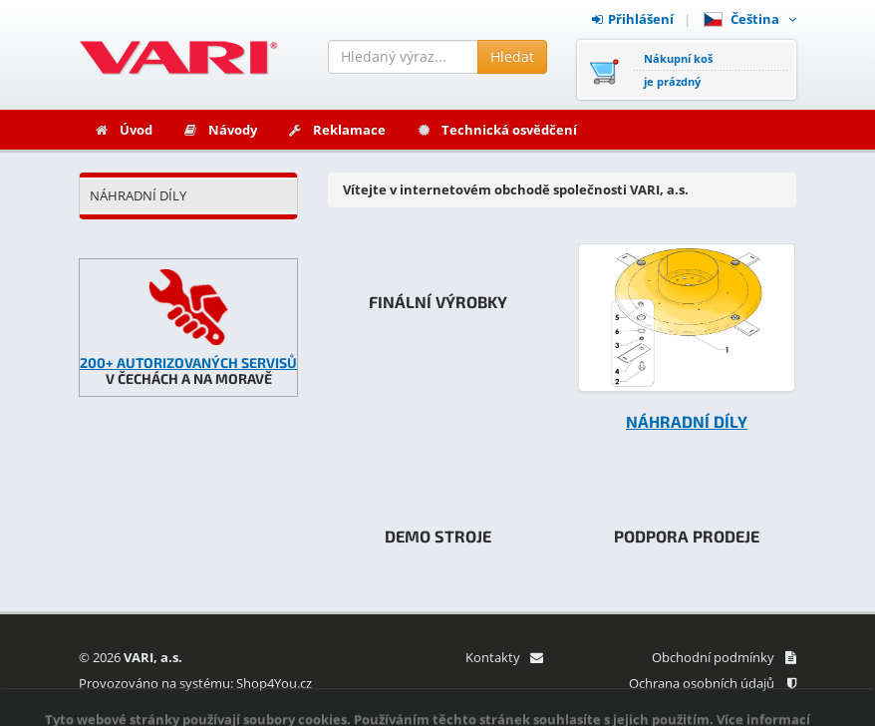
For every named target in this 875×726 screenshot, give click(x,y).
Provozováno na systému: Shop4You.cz (195, 683)
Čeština (750, 19)
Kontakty (503, 657)
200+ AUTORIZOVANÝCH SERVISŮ (188, 362)
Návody (219, 130)
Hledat (512, 56)
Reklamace (336, 130)
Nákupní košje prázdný (678, 70)
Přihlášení (633, 19)
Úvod (123, 130)
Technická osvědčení (496, 130)
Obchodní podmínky (724, 657)
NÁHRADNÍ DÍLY (138, 195)
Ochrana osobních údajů (712, 683)
